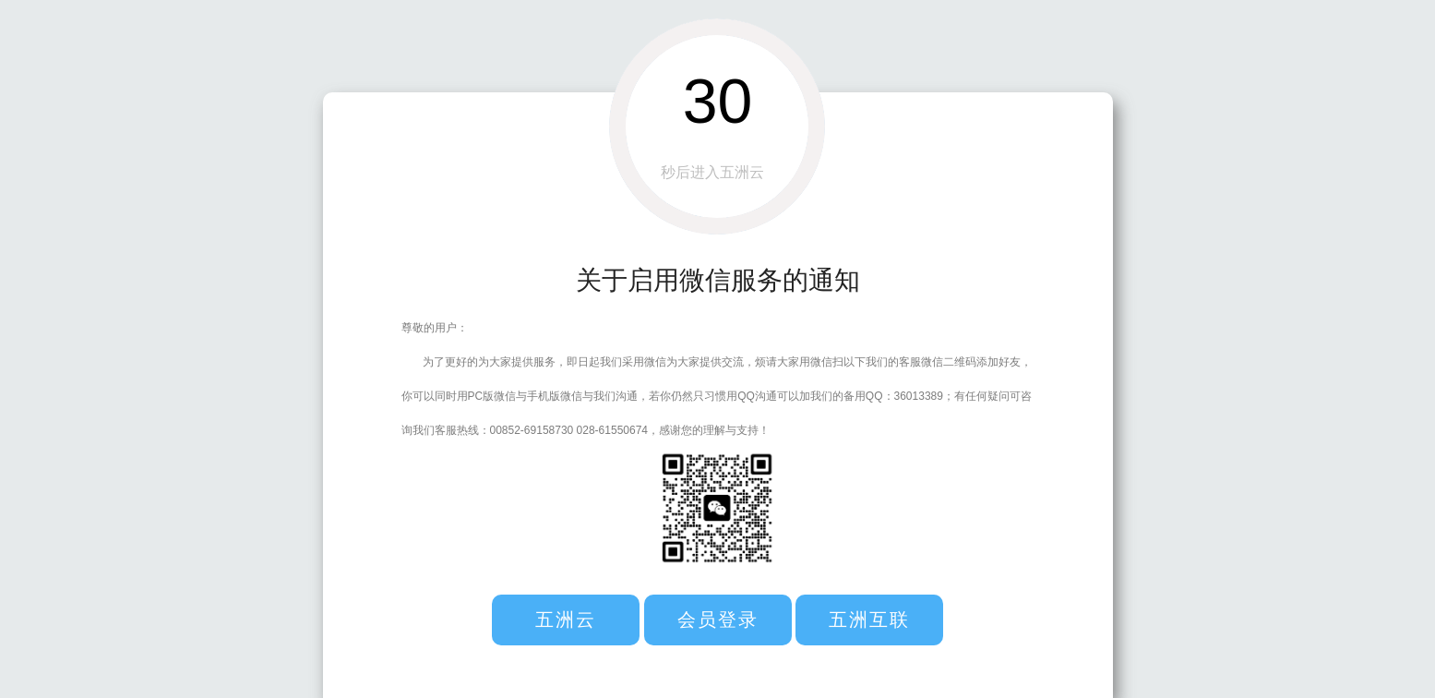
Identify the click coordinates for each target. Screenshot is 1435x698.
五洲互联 (869, 619)
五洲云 (565, 619)
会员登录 (718, 619)
